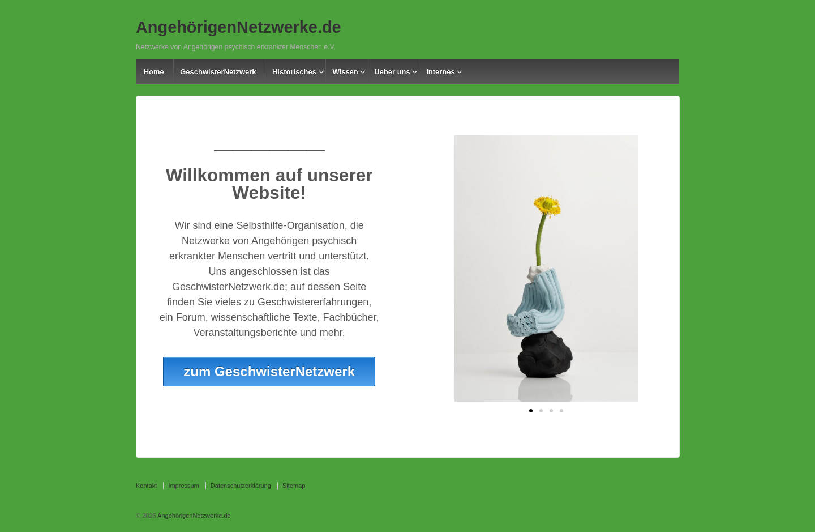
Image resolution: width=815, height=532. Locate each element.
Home (154, 71)
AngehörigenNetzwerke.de (238, 27)
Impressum (183, 485)
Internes (440, 71)
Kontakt (146, 485)
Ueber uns (392, 71)
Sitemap (293, 485)
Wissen (345, 71)
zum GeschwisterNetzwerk (269, 371)
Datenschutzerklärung (241, 485)
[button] (531, 410)
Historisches (294, 71)
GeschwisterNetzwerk (218, 71)
